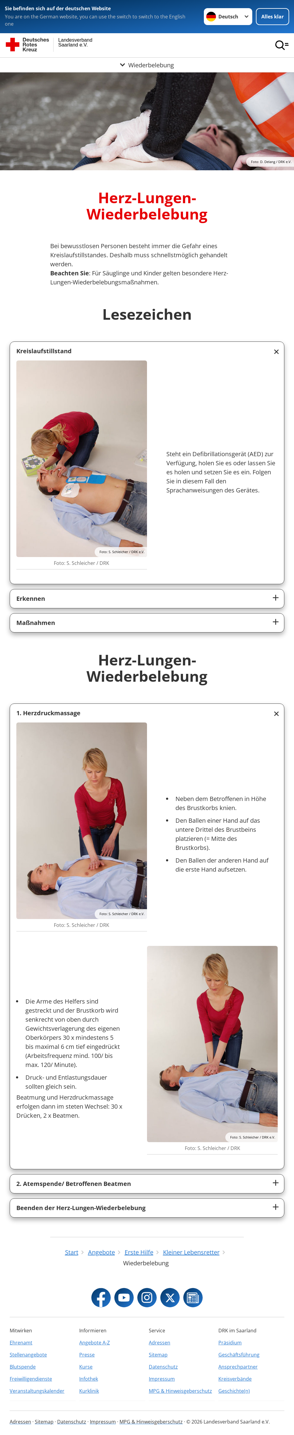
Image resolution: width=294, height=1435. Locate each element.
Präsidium (230, 1342)
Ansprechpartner (238, 1366)
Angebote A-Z (94, 1342)
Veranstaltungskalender (37, 1391)
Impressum (162, 1379)
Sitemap (158, 1354)
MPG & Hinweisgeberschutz (180, 1391)
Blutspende (23, 1366)
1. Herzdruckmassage (48, 713)
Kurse (86, 1366)
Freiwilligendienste (31, 1379)
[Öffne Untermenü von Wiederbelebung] (147, 65)
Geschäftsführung (239, 1354)
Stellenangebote (28, 1354)
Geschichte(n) (234, 1391)
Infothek (88, 1379)
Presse (87, 1354)
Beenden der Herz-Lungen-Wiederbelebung (80, 1208)
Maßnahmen (35, 623)
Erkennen (30, 598)
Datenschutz (163, 1366)
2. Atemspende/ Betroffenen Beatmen (73, 1184)
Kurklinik (89, 1391)
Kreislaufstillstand (44, 351)
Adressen (159, 1342)
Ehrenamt (21, 1342)
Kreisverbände (235, 1379)
